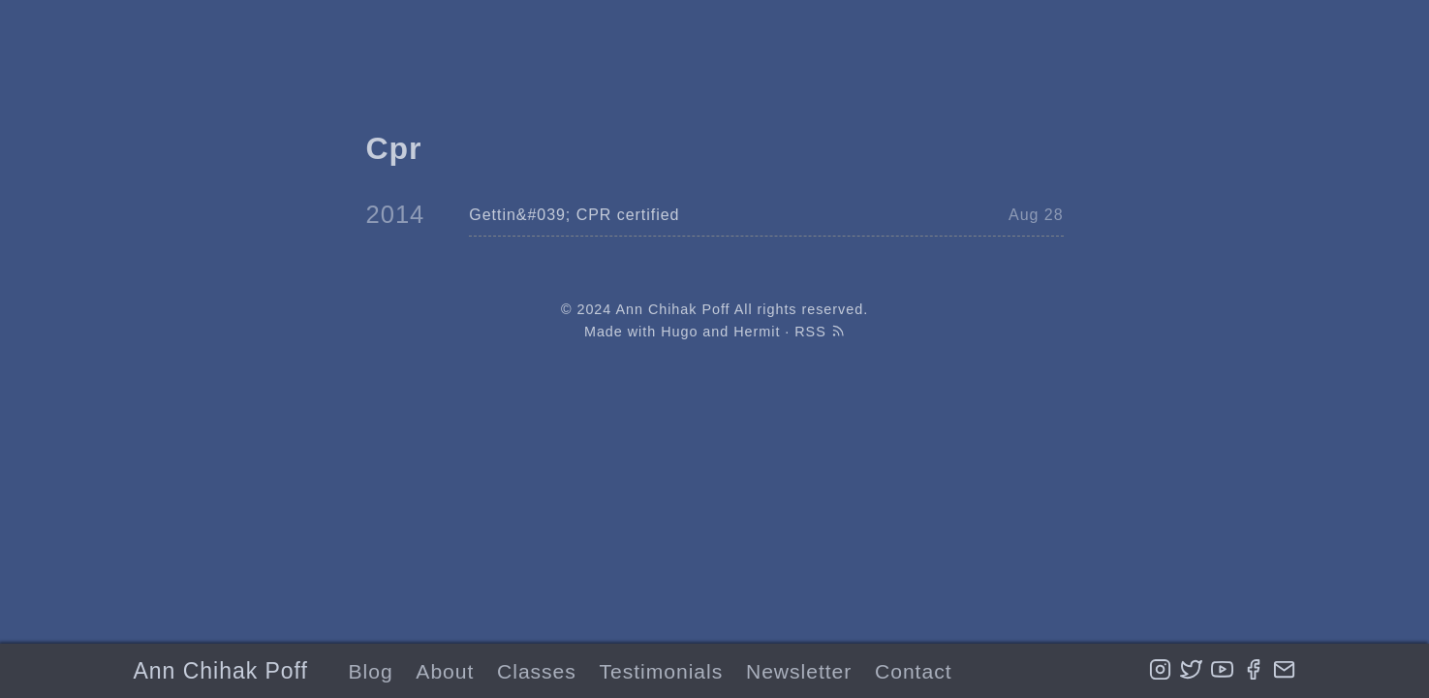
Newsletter (799, 671)
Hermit (756, 331)
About (445, 671)
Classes (536, 671)
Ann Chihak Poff (221, 670)
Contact (913, 671)
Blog (371, 671)
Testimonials (662, 671)
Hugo (679, 331)
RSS (819, 331)
